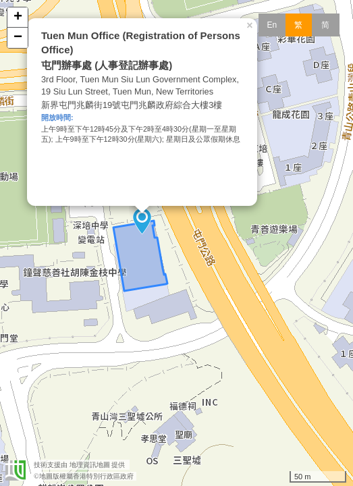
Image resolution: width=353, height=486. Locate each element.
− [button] (17, 38)
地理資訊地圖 (90, 464)
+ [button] (17, 17)
